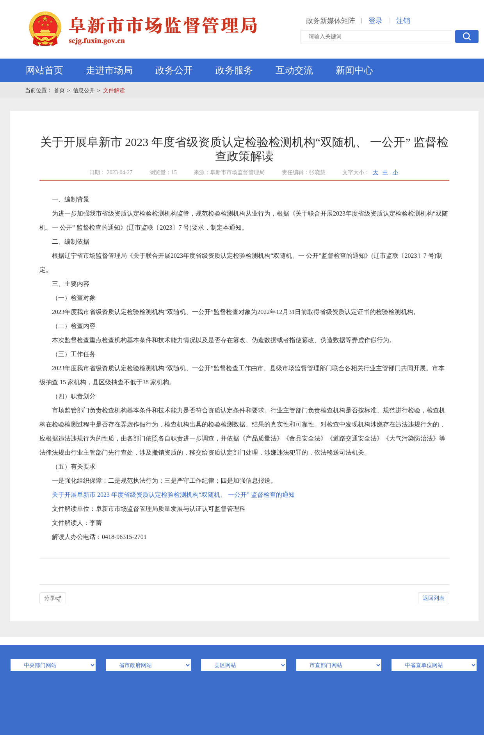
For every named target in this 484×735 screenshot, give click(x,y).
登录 (375, 21)
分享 (52, 598)
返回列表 (434, 598)
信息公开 (84, 90)
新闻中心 (354, 70)
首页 (59, 90)
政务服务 (234, 70)
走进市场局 (109, 70)
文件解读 (114, 90)
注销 (403, 21)
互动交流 (294, 70)
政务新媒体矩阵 (330, 21)
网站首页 (44, 70)
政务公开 (174, 70)
